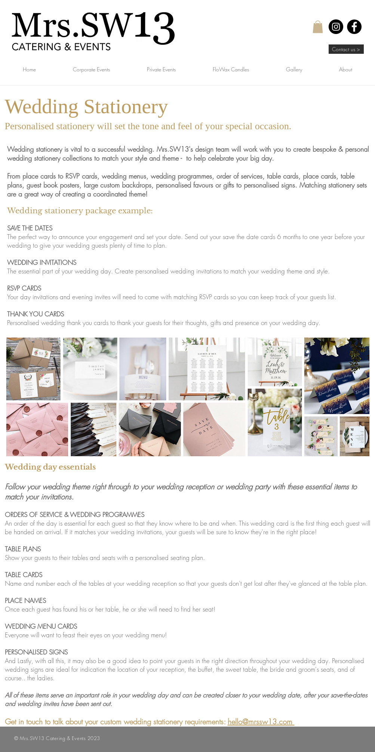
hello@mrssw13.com (261, 722)
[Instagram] (336, 26)
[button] (318, 27)
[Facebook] (354, 26)
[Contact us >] (346, 49)
